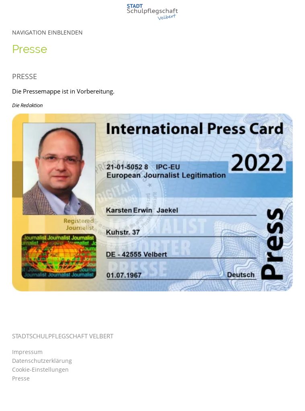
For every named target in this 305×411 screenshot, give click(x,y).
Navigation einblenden (47, 32)
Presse (21, 378)
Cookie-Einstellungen (40, 369)
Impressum (27, 352)
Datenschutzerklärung (42, 360)
